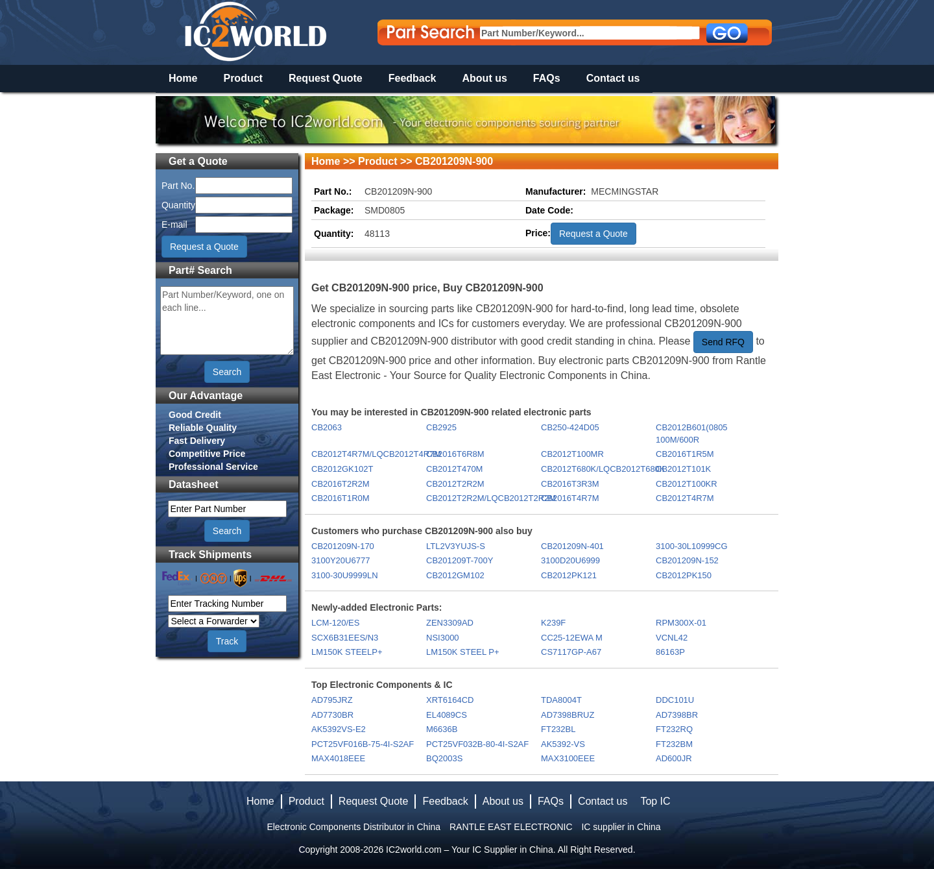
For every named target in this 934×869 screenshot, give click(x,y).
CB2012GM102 (455, 575)
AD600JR (674, 758)
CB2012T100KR (686, 484)
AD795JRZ (332, 700)
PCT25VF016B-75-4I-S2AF (362, 744)
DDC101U (675, 700)
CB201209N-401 (572, 546)
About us (484, 78)
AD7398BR (677, 715)
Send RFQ (723, 342)
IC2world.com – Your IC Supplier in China (469, 849)
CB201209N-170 (342, 546)
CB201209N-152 (687, 560)
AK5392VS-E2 (338, 729)
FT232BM (674, 744)
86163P (670, 652)
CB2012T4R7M (685, 498)
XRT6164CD (449, 700)
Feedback (413, 78)
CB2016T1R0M (340, 498)
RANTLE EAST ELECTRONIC (511, 827)
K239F (553, 623)
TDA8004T (561, 700)
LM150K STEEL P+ (462, 652)
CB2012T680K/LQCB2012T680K (597, 469)
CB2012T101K (683, 469)
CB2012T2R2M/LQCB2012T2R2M (483, 498)
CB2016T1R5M (685, 454)
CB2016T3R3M (570, 484)
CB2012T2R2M (455, 484)
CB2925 (441, 427)
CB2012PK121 (569, 575)
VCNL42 (672, 638)
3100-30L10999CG (692, 546)
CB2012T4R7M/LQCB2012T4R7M (368, 454)
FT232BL (558, 729)
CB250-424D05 (570, 427)
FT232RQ (674, 729)
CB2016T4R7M (570, 498)
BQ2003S (444, 758)
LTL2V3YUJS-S (455, 546)
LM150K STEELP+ (346, 652)
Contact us (613, 78)
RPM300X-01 (681, 623)
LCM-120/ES (335, 623)
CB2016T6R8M (455, 454)
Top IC (655, 801)
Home (183, 78)
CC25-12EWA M (572, 638)
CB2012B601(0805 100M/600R (692, 433)
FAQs (546, 78)
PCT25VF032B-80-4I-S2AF (477, 744)
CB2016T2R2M (340, 484)
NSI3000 (442, 638)
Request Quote (326, 78)
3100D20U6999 (570, 560)
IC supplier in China (620, 827)
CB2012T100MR (572, 454)
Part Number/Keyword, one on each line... (227, 320)
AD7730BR (332, 715)
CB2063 (326, 427)
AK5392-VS (563, 744)
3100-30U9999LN (344, 575)
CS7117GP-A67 (571, 652)
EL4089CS (446, 715)
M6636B (441, 729)
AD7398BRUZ (567, 715)
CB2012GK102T (342, 469)
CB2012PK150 (684, 575)
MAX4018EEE (338, 758)
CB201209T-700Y (459, 560)
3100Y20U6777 (340, 560)
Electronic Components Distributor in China (353, 827)
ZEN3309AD (449, 623)
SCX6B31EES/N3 (344, 638)
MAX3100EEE (568, 758)
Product (242, 78)
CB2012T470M (454, 469)
